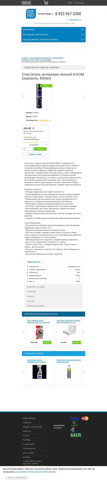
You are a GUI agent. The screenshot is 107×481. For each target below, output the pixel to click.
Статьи (26, 436)
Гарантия (31, 291)
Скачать (30, 296)
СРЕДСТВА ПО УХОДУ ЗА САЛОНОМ (36, 60)
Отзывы (31, 301)
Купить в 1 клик (35, 154)
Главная (24, 58)
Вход (70, 3)
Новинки (27, 423)
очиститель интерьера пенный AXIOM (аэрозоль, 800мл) (43, 62)
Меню (25, 3)
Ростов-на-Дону (44, 14)
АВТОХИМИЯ (58, 58)
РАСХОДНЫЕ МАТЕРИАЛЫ (40, 58)
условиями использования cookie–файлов (36, 472)
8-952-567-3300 (68, 13)
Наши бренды (29, 418)
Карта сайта (28, 453)
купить (40, 149)
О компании (28, 444)
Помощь (27, 440)
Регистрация (79, 3)
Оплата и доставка (35, 306)
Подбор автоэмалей (32, 427)
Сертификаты (29, 449)
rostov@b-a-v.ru (75, 20)
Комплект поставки (35, 287)
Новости (27, 431)
